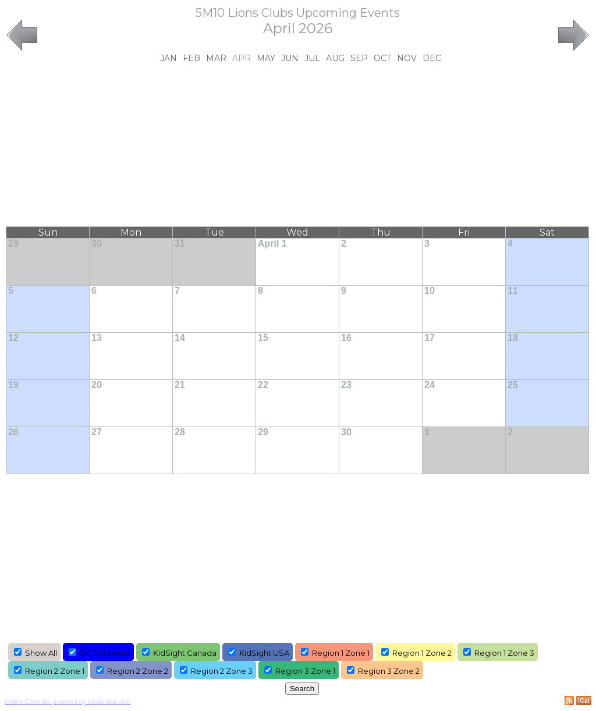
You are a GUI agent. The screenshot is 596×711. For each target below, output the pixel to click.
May (266, 58)
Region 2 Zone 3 (222, 671)
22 (263, 385)
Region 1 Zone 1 (341, 652)
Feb (191, 58)
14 (180, 338)
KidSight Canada (185, 652)
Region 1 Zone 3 (504, 652)
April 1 (272, 243)
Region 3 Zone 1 (305, 671)
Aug (335, 58)
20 (96, 385)
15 (263, 338)
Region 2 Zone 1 (54, 671)
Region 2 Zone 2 (137, 671)
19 (13, 385)
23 (346, 385)
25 (513, 385)
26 (13, 432)
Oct (382, 58)
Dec (432, 58)
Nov (407, 58)
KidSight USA (264, 652)
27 (96, 432)
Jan (168, 58)
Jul (312, 58)
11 (513, 291)
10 (429, 291)
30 (96, 243)
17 (429, 338)
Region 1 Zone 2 (422, 652)
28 (180, 432)
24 (429, 385)
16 (346, 338)
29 (13, 243)
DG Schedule (105, 652)
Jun (290, 58)
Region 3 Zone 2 (389, 671)
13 (96, 338)
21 (180, 385)
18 (513, 338)
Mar (216, 58)
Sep (359, 58)
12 (13, 338)
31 (180, 243)
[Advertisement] (297, 144)
